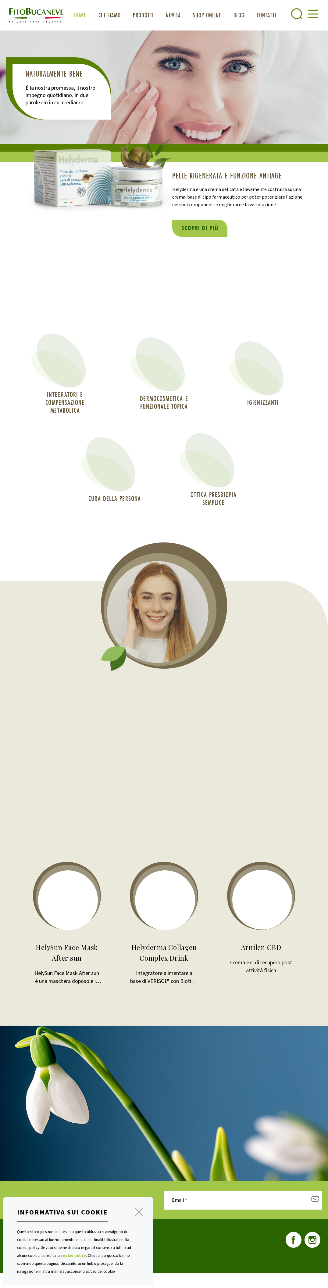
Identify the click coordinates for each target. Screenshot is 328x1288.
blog (239, 15)
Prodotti (143, 15)
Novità (173, 15)
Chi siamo (109, 15)
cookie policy (73, 1255)
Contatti (266, 15)
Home (80, 15)
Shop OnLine (207, 15)
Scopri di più (199, 228)
